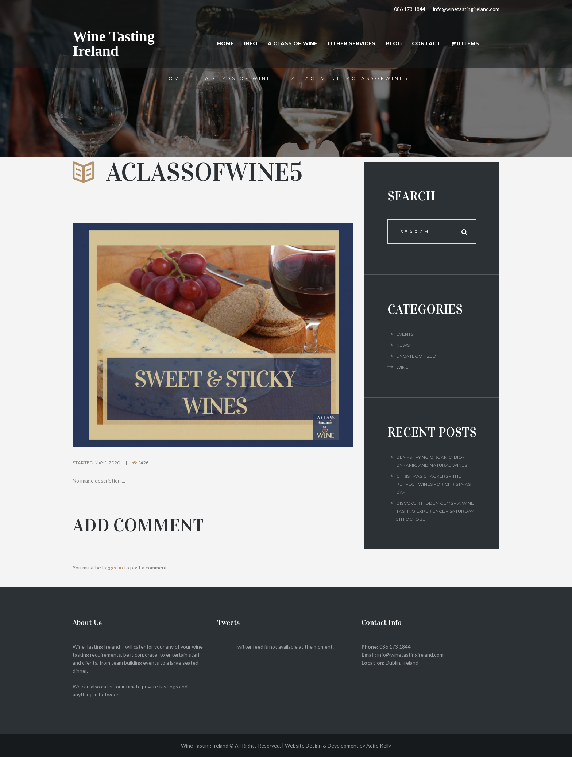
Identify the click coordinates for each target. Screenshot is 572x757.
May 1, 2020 (107, 462)
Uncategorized (416, 356)
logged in (112, 567)
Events (404, 334)
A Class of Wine (292, 43)
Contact (426, 43)
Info (251, 43)
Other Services (351, 43)
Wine (402, 367)
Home (225, 43)
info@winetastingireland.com (466, 9)
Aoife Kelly (378, 745)
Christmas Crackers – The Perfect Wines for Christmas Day (433, 484)
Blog (394, 43)
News (403, 345)
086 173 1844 (409, 9)
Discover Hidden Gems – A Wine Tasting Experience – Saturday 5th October (435, 511)
